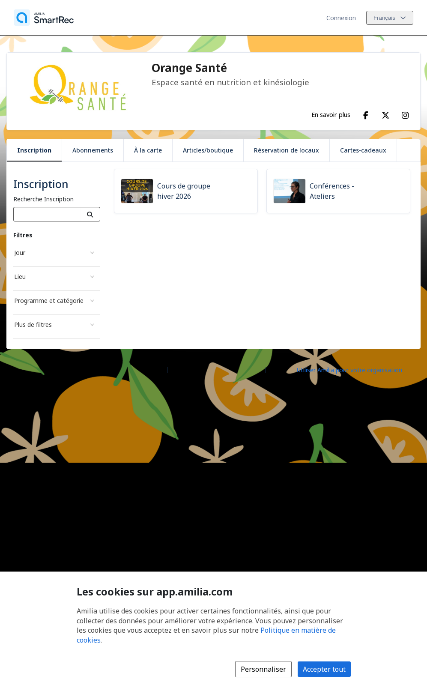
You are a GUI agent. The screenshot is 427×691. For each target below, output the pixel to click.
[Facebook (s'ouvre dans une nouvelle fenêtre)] (366, 113)
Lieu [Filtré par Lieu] (20, 276)
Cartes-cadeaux (363, 150)
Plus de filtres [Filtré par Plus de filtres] (33, 324)
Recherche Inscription (43, 199)
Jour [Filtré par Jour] (19, 252)
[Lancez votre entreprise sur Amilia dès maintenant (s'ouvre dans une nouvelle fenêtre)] (357, 369)
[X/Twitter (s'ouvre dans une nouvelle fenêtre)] (385, 113)
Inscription (34, 150)
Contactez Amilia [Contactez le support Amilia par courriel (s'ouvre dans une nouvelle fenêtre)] (238, 369)
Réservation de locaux (286, 150)
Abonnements (92, 150)
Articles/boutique (208, 150)
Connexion (341, 18)
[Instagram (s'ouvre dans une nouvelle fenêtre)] (405, 113)
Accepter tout (324, 669)
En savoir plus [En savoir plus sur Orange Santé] (330, 114)
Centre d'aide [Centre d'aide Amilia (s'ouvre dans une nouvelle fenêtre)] (189, 369)
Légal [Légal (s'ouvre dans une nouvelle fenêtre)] (276, 369)
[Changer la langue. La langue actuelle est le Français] (389, 18)
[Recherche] (90, 214)
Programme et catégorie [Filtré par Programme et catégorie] (49, 300)
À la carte (148, 150)
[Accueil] (44, 17)
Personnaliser (263, 669)
